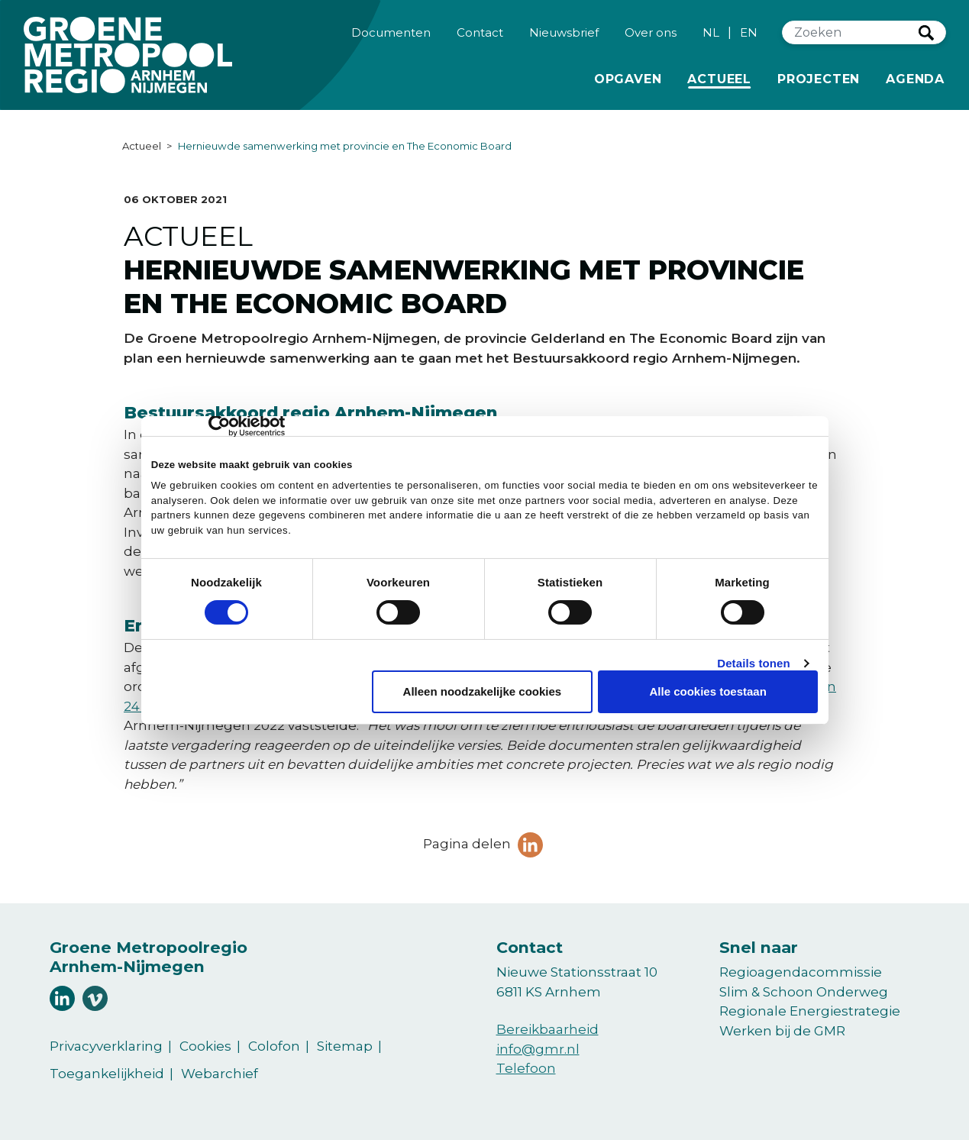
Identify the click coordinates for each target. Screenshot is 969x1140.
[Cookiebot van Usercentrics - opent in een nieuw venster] (218, 426)
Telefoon (526, 1068)
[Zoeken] (850, 36)
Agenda (915, 82)
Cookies (205, 1046)
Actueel (722, 81)
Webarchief (219, 1073)
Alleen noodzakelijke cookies (482, 691)
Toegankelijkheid (107, 1073)
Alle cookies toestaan (707, 691)
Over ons (651, 35)
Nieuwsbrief (564, 35)
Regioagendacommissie (800, 972)
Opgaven (628, 81)
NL (711, 35)
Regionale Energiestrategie (809, 1011)
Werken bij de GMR (782, 1030)
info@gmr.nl (538, 1049)
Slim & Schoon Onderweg (803, 992)
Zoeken (926, 36)
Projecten (818, 81)
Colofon (274, 1046)
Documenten (391, 35)
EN (748, 35)
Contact (480, 35)
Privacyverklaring (106, 1046)
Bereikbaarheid (547, 1029)
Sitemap (345, 1046)
